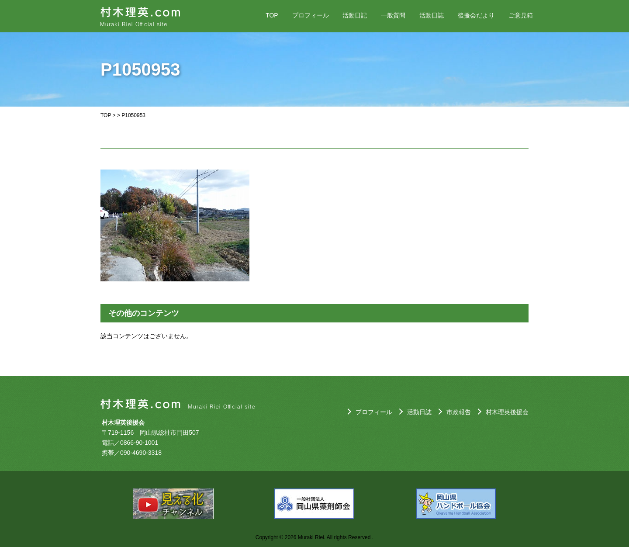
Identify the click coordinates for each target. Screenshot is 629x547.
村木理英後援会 (507, 412)
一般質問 (393, 15)
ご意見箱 (520, 15)
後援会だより (476, 15)
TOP (272, 15)
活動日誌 (431, 15)
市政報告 (458, 412)
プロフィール (310, 15)
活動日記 (354, 15)
